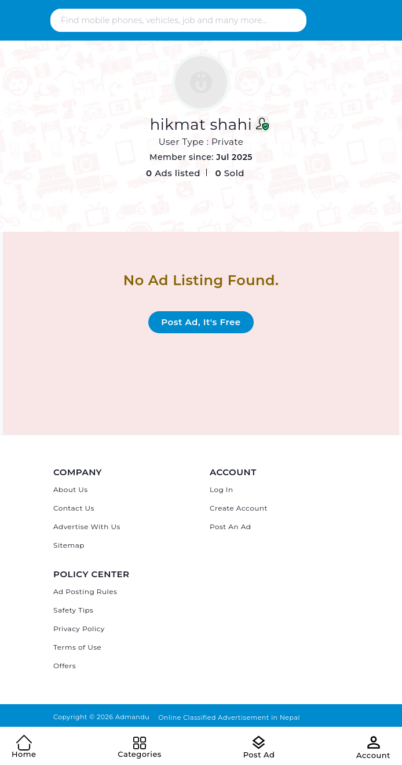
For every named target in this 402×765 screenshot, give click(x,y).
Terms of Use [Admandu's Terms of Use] (77, 647)
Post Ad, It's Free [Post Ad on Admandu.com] (200, 321)
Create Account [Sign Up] (239, 508)
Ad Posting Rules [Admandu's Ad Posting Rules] (85, 591)
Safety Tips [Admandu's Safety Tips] (73, 610)
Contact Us (73, 508)
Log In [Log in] (221, 489)
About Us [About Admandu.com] (70, 489)
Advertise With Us (86, 526)
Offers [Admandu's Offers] (64, 665)
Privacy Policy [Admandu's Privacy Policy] (79, 628)
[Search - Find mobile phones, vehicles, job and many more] (176, 20)
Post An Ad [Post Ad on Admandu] (230, 526)
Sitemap (69, 545)
